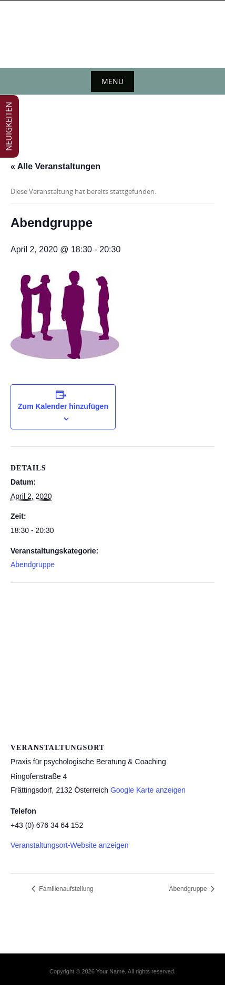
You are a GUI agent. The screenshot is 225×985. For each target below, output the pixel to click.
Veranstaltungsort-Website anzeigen (70, 845)
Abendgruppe (33, 564)
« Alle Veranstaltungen (55, 166)
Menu (112, 81)
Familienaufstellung (65, 888)
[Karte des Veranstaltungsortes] (112, 659)
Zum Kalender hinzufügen (63, 406)
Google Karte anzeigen (148, 790)
